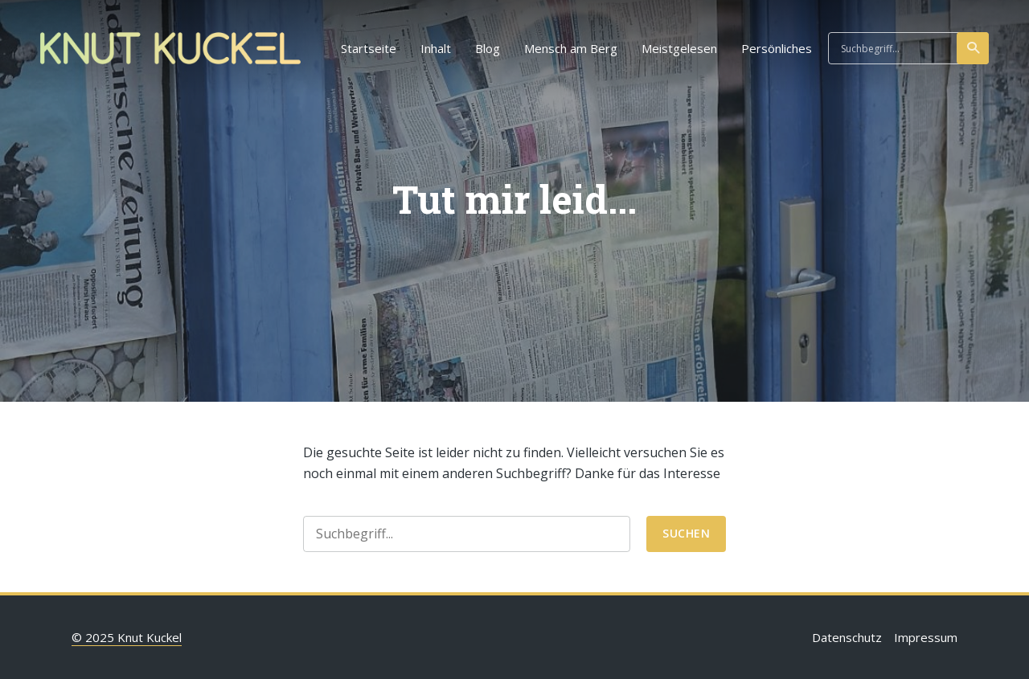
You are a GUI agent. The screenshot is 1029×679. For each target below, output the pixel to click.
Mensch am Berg (570, 48)
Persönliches (776, 48)
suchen (974, 48)
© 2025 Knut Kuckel (127, 637)
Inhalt (435, 48)
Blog (487, 48)
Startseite (368, 48)
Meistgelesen (679, 48)
